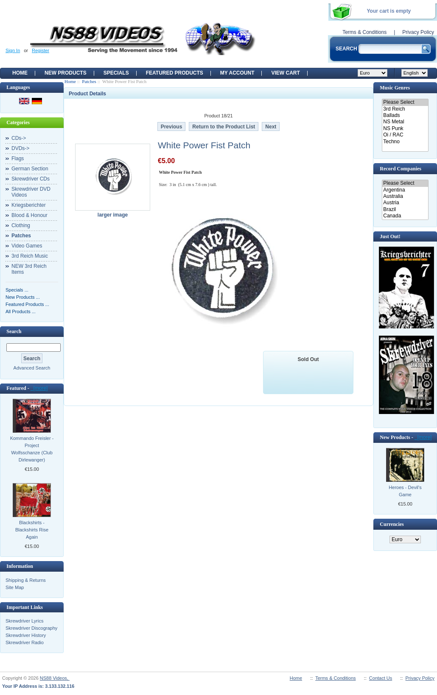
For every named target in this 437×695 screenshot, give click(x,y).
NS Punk (405, 128)
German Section (29, 169)
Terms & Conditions (364, 32)
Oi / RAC (405, 135)
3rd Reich (405, 109)
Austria (405, 203)
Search (13, 331)
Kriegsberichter (28, 205)
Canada (405, 216)
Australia (405, 196)
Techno (405, 142)
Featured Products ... (27, 304)
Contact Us (380, 678)
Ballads (405, 115)
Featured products (174, 73)
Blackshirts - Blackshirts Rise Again (31, 529)
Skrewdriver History (26, 635)
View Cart (285, 73)
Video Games (26, 246)
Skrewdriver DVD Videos (30, 192)
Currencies (391, 524)
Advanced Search (32, 367)
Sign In (13, 50)
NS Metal (405, 122)
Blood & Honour (29, 215)
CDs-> (18, 138)
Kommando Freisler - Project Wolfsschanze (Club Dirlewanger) (32, 449)
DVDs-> (20, 148)
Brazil (405, 209)
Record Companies (400, 169)
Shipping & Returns (26, 580)
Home (20, 73)
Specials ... (17, 289)
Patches (89, 81)
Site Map (15, 587)
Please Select (405, 102)
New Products (66, 73)
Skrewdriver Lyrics (24, 620)
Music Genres (395, 88)
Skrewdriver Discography (31, 628)
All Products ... (21, 311)
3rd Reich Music (29, 256)
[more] (39, 388)
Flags (17, 158)
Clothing (20, 225)
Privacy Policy (418, 32)
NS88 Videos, (55, 678)
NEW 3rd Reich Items (29, 269)
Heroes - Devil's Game (405, 491)
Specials (116, 73)
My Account (237, 73)
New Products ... (23, 297)
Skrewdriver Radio (25, 642)
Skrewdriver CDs (30, 179)
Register (40, 50)
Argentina (405, 190)
